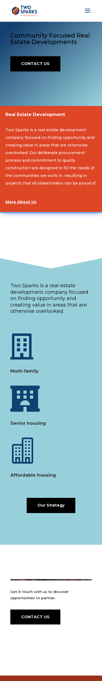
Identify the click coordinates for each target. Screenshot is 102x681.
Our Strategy (51, 505)
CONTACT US (35, 63)
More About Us (20, 201)
